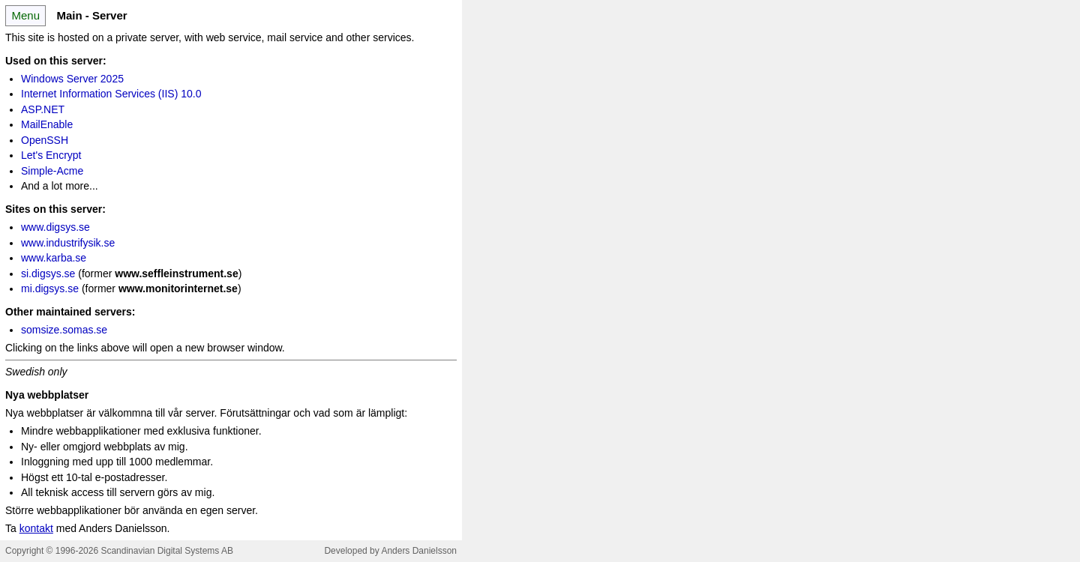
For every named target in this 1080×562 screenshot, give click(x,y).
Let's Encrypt (51, 155)
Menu (25, 15)
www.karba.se (53, 258)
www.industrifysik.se (68, 243)
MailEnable (47, 124)
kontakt (36, 528)
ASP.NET (42, 109)
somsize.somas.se (64, 330)
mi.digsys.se (50, 288)
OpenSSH (44, 140)
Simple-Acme (52, 171)
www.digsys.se (55, 227)
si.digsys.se (48, 274)
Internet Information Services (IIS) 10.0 (111, 94)
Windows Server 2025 (72, 79)
